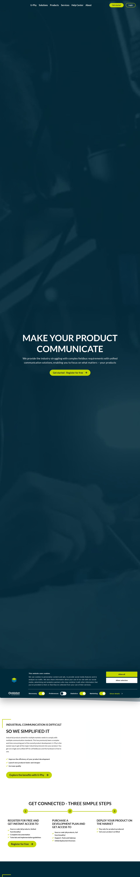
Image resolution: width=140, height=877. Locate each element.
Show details (115, 873)
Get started (116, 5)
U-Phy (33, 5)
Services (65, 5)
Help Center (77, 5)
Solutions (43, 5)
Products (54, 5)
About (89, 5)
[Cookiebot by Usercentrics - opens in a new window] (14, 872)
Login (131, 5)
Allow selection (122, 860)
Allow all (121, 853)
